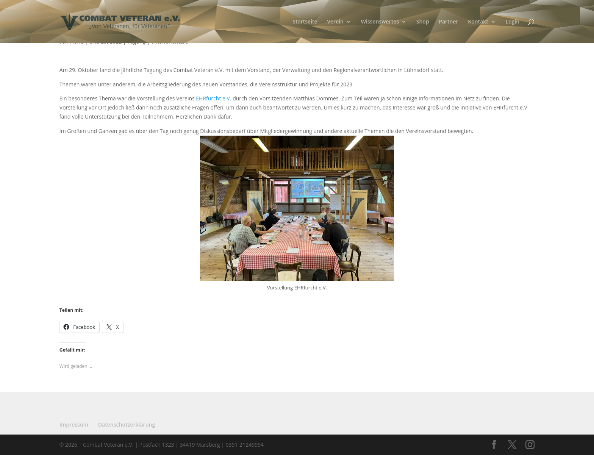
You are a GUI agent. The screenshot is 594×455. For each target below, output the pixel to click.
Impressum (73, 424)
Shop (422, 22)
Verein (335, 22)
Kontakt (478, 22)
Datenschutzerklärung (126, 424)
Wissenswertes (380, 22)
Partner (448, 22)
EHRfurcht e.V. (213, 98)
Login (512, 22)
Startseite (304, 22)
